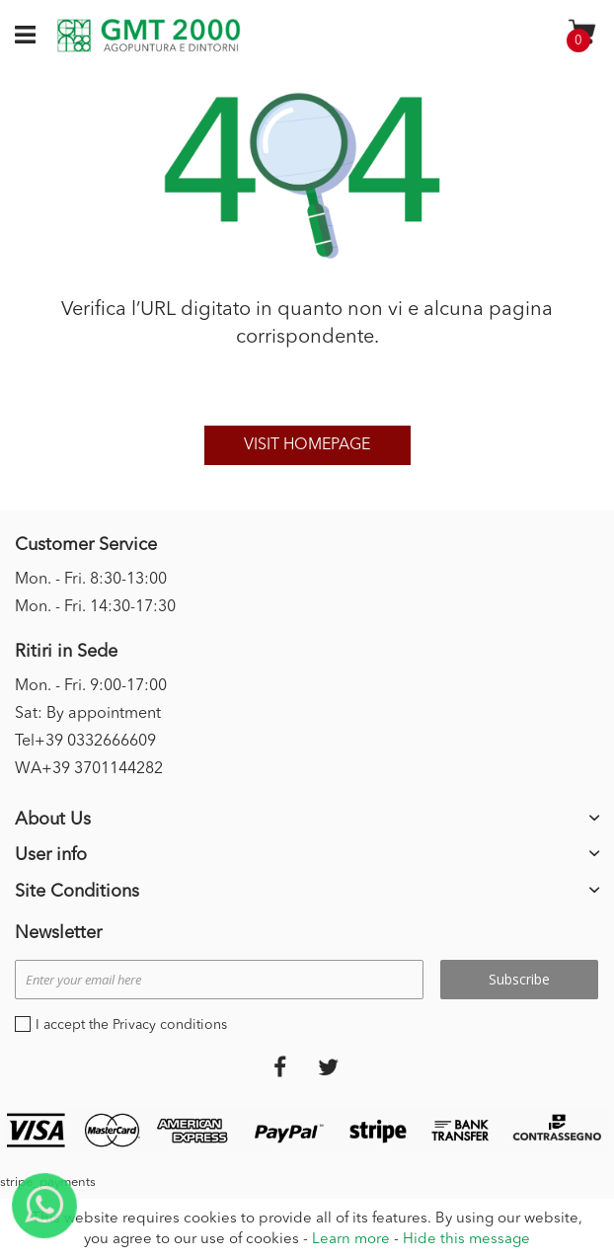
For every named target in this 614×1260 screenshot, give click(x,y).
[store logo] (148, 35)
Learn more (351, 1239)
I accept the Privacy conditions (131, 1025)
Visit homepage (307, 445)
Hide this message (466, 1239)
